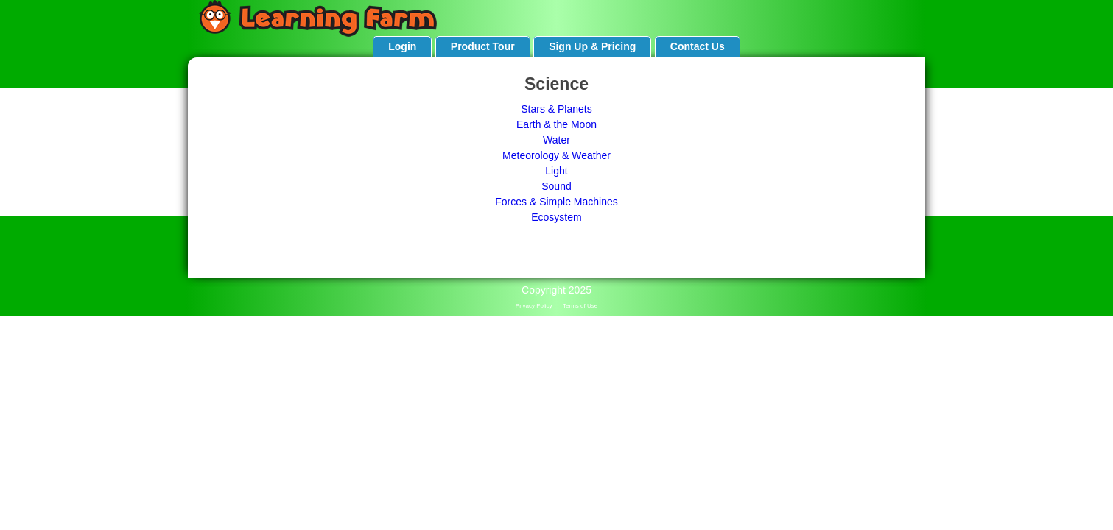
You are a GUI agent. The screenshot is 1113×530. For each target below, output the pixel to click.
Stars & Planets (556, 109)
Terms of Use (580, 306)
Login (402, 46)
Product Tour (483, 46)
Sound (556, 186)
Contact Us (697, 46)
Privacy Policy (534, 306)
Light (556, 171)
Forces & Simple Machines (556, 202)
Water (556, 140)
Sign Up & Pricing (592, 46)
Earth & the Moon (556, 124)
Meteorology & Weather (556, 155)
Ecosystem (556, 217)
